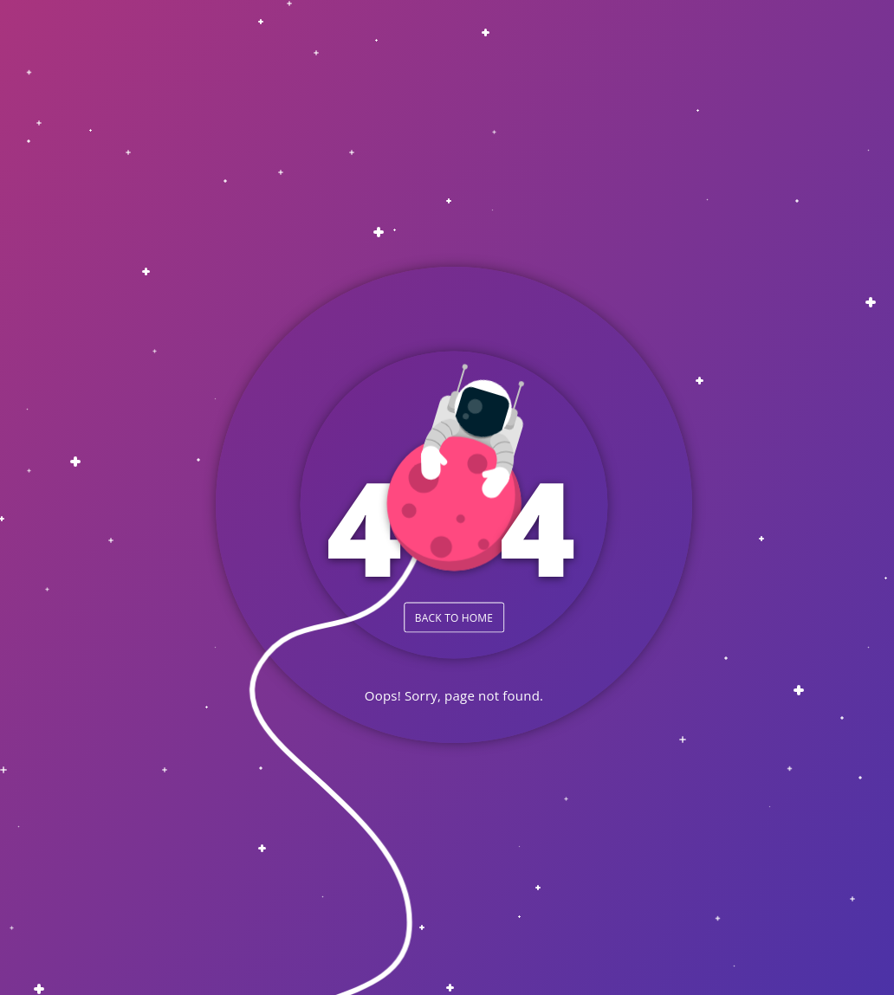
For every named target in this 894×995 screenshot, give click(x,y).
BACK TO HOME (454, 617)
